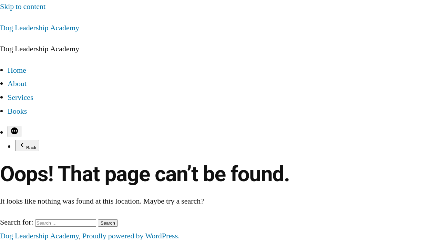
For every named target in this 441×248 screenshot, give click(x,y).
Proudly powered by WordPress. (131, 236)
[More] (14, 131)
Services (20, 97)
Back (27, 145)
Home (17, 70)
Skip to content (22, 6)
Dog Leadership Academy (39, 28)
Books (17, 111)
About (17, 84)
